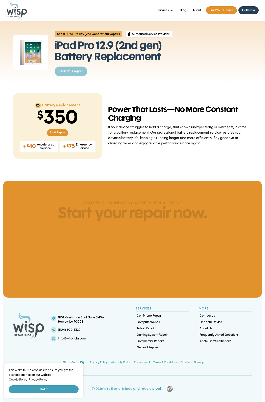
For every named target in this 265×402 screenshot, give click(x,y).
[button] (165, 10)
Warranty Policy (121, 362)
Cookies (185, 362)
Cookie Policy (18, 379)
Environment (142, 362)
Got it (44, 389)
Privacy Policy (99, 362)
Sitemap (199, 362)
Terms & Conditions (165, 362)
